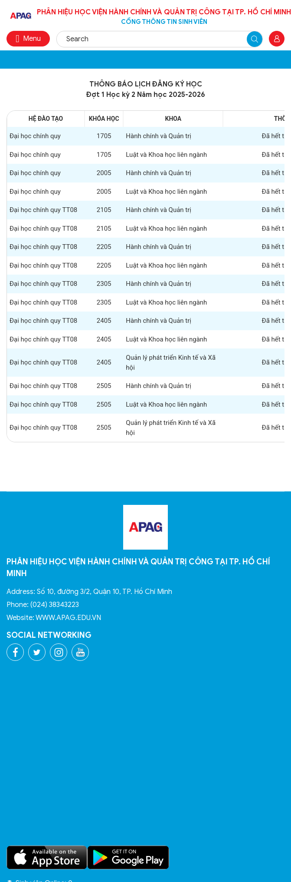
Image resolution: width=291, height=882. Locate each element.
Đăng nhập (277, 38)
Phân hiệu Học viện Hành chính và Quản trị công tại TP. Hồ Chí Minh (164, 17)
